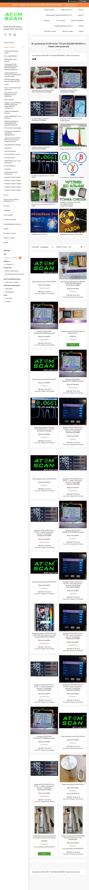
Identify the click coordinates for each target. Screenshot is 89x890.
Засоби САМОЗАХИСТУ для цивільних (12, 117)
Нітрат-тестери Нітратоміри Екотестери (12, 88)
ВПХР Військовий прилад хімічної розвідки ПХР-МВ (12, 80)
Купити (73, 344)
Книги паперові (9, 99)
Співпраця (7, 210)
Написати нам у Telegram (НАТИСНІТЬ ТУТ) (11, 200)
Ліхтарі (6, 84)
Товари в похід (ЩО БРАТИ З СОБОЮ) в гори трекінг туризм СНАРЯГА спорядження (12, 105)
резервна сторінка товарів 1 (12, 177)
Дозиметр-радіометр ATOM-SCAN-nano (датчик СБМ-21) (73, 332)
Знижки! (6, 229)
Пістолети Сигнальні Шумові (12, 128)
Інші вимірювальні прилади (12, 144)
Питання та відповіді (10, 219)
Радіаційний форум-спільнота (13, 224)
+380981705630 (70, 5)
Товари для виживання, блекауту (11, 112)
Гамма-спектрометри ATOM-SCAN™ (71, 149)
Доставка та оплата (10, 233)
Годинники (7, 169)
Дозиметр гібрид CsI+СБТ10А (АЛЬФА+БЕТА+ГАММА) (40, 148)
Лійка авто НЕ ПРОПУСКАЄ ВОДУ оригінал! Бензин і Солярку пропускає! (12, 139)
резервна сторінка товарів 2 (12, 180)
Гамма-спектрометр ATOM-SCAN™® (73, 784)
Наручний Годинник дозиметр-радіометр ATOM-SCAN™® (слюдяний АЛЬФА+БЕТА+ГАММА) (73, 283)
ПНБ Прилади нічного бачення (10, 60)
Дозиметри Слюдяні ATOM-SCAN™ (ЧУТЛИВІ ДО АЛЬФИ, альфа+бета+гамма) (70, 204)
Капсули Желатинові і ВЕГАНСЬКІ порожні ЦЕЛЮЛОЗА (10, 94)
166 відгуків (73, 1)
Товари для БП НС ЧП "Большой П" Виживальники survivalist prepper (12, 74)
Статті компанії (8, 215)
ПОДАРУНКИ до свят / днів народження (12, 161)
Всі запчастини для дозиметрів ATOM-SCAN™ (43, 205)
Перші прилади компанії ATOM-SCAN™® (44, 281)
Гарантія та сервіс (9, 238)
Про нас (6, 195)
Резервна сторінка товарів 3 (12, 183)
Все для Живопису (9, 166)
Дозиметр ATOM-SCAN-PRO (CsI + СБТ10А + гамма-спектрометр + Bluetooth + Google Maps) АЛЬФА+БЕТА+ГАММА (73, 430)
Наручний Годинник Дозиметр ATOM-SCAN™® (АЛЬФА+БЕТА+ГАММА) (43, 91)
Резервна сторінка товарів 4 (12, 187)
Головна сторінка (9, 42)
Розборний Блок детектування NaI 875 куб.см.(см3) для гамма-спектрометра (44, 836)
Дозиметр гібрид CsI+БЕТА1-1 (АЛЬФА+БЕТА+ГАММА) (41, 119)
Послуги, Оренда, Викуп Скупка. (11, 52)
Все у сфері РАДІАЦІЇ (10, 56)
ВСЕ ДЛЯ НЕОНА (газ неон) (12, 154)
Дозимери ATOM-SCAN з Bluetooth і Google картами (71, 119)
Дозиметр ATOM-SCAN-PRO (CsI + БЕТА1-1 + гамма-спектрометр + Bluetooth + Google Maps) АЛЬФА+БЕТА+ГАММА (73, 481)
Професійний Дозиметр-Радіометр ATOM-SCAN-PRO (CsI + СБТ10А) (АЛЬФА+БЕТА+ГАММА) (44, 429)
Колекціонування (9, 157)
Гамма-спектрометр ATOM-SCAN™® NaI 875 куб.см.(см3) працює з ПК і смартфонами (73, 837)
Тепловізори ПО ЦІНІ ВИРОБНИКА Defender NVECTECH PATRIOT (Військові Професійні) (11, 67)
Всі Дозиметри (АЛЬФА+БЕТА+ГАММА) (72, 177)
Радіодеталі (8, 148)
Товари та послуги (9, 47)
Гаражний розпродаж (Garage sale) (10, 173)
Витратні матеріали (10, 151)
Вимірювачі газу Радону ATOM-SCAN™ (71, 234)
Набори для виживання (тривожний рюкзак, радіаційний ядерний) (11, 122)
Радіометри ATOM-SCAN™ (39, 234)
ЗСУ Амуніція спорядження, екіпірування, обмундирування (12, 133)
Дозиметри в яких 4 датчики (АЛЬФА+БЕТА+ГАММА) (68, 91)
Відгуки (6, 242)
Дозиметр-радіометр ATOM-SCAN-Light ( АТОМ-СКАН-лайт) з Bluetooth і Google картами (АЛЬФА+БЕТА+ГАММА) (44, 635)
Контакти (6, 206)
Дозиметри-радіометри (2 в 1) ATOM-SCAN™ (43, 176)
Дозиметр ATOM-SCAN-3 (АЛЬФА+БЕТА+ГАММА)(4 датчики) (44, 332)
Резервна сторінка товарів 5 (12, 190)
